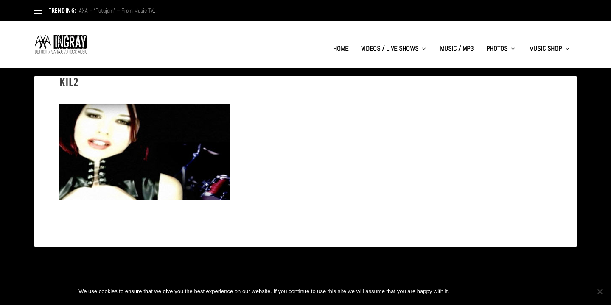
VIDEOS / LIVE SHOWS (389, 40)
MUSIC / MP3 (457, 40)
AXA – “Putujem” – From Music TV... (118, 10)
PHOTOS (496, 40)
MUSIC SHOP (545, 40)
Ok (463, 291)
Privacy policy (504, 291)
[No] (599, 291)
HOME (340, 40)
